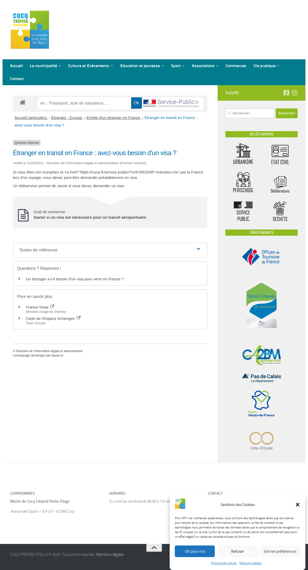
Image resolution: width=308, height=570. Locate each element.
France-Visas (40, 307)
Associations (203, 65)
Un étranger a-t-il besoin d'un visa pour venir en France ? (75, 279)
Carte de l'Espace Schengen (53, 318)
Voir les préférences (280, 556)
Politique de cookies (224, 567)
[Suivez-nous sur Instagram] (294, 93)
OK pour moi (195, 556)
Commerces (236, 65)
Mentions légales (250, 567)
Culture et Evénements (88, 65)
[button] (297, 509)
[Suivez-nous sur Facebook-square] (286, 93)
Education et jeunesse (140, 65)
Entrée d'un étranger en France (113, 117)
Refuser (237, 556)
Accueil (16, 65)
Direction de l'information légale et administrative (49, 351)
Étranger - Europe (67, 117)
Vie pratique (264, 65)
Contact (17, 78)
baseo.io (57, 355)
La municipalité (43, 65)
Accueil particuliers (31, 117)
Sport (176, 65)
